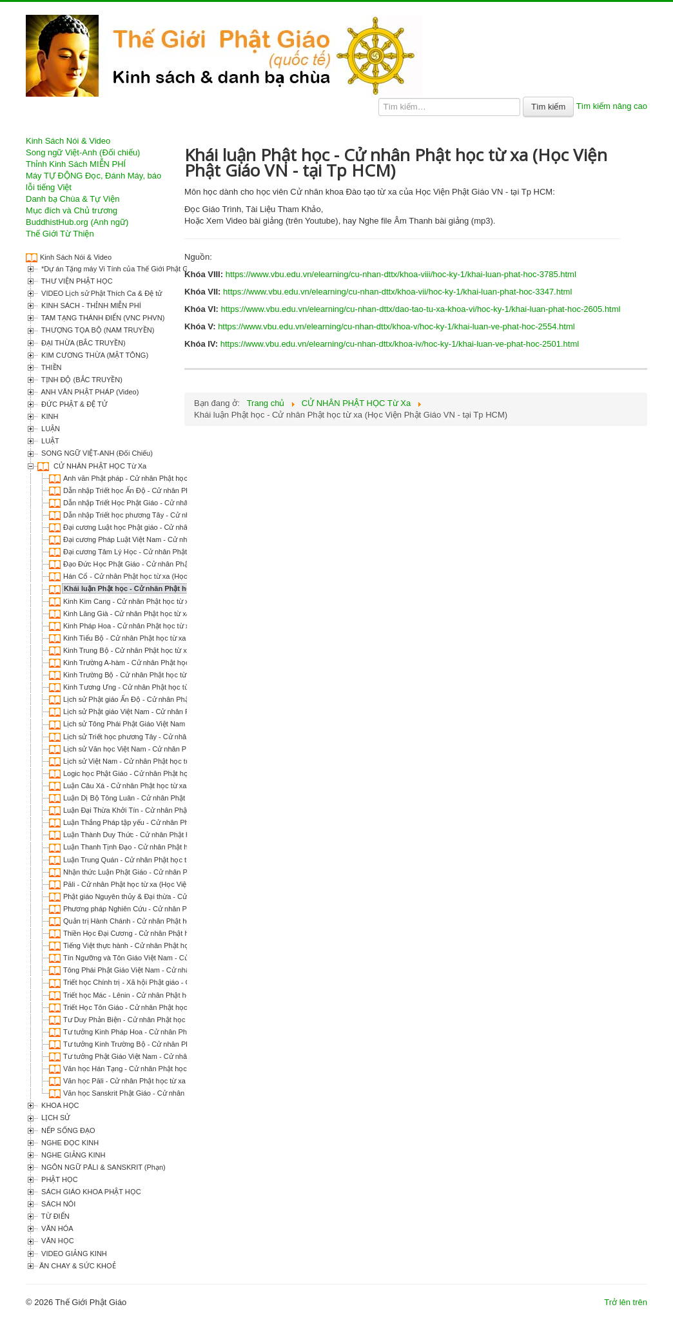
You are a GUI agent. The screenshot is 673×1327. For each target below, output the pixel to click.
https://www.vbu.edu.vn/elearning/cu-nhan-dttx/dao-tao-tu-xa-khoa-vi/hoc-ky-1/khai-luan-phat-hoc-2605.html (420, 309)
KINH (48, 416)
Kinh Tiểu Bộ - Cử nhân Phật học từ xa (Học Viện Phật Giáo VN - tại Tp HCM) (186, 638)
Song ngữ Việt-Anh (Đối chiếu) (83, 152)
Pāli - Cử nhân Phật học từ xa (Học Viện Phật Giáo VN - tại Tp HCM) (171, 884)
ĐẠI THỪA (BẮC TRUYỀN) (82, 343)
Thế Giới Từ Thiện (60, 233)
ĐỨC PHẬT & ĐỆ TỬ (73, 404)
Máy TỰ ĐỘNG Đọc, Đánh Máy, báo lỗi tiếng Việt (93, 181)
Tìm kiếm (548, 106)
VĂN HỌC (56, 1241)
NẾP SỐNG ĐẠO (67, 1130)
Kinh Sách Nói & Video (68, 141)
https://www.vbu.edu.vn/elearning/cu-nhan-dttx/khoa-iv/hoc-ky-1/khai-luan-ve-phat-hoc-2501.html (399, 344)
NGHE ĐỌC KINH (69, 1143)
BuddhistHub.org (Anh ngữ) (77, 222)
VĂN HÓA (56, 1228)
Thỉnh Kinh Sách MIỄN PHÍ (76, 164)
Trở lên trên (625, 1302)
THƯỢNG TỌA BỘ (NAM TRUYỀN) (96, 330)
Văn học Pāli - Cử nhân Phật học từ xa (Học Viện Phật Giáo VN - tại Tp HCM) (186, 1081)
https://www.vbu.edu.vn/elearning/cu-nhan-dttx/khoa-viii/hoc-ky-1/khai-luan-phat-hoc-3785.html (401, 274)
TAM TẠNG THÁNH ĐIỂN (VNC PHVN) (101, 318)
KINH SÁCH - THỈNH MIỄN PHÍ (90, 305)
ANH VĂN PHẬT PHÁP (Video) (89, 392)
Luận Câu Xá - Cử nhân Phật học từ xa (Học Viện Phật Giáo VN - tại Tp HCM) (186, 785)
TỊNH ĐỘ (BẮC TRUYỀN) (80, 379)
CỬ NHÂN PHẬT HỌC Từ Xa (99, 466)
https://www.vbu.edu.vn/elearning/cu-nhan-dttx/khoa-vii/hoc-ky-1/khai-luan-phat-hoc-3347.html (397, 291)
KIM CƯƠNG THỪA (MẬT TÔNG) (93, 355)
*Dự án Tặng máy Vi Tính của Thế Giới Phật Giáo (118, 269)
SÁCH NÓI (57, 1204)
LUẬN (49, 428)
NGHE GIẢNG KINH (72, 1155)
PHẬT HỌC (58, 1179)
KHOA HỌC (59, 1105)
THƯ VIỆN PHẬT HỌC (76, 281)
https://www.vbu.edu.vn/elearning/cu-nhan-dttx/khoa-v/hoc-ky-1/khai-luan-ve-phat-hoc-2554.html (396, 326)
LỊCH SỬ (54, 1117)
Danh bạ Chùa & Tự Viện (72, 199)
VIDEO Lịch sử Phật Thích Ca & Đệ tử (100, 293)
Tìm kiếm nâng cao (611, 106)
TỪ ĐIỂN (54, 1216)
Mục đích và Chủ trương (71, 210)
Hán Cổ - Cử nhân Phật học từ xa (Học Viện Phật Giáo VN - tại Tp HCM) (178, 576)
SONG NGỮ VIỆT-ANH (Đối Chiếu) (96, 453)
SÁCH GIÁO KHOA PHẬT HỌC (90, 1192)
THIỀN (50, 367)
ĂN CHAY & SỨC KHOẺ (77, 1266)
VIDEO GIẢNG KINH (73, 1253)
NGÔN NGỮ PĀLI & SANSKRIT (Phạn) (102, 1167)
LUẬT (49, 441)
